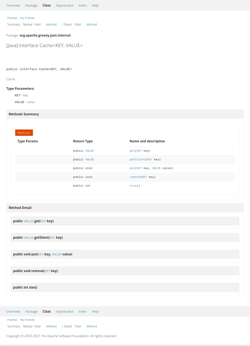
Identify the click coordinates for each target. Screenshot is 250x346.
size (133, 185)
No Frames (27, 18)
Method (51, 24)
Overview (13, 5)
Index (82, 5)
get (132, 150)
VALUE (89, 150)
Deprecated (64, 5)
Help (95, 5)
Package (31, 5)
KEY (139, 150)
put (132, 167)
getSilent (137, 159)
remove (135, 176)
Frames (12, 18)
